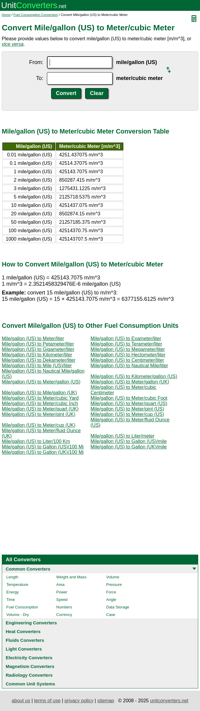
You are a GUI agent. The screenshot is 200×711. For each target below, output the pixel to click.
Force (111, 592)
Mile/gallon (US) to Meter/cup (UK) (38, 425)
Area (60, 584)
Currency (64, 614)
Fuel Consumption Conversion (36, 15)
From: (36, 62)
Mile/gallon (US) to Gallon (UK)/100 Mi (43, 452)
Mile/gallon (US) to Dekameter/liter (38, 360)
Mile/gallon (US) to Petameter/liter (38, 343)
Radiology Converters (29, 675)
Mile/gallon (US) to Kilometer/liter (37, 354)
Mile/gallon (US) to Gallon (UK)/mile (129, 446)
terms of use (47, 700)
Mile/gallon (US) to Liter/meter (123, 436)
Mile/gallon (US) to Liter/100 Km (36, 441)
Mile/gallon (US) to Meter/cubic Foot (129, 398)
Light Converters (24, 648)
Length (12, 577)
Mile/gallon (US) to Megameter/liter (128, 349)
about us (21, 700)
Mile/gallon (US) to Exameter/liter (126, 338)
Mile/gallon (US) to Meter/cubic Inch (40, 403)
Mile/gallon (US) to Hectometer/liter (128, 354)
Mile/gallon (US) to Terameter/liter (126, 343)
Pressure (114, 584)
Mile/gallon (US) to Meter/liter (33, 338)
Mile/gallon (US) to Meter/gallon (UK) (130, 381)
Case (110, 614)
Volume (112, 577)
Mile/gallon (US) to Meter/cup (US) (127, 414)
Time (10, 599)
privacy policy (78, 700)
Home (6, 15)
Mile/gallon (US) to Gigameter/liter (38, 349)
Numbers (64, 607)
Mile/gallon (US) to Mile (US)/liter (37, 365)
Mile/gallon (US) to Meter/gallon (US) (41, 381)
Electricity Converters (29, 657)
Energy (12, 592)
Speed (62, 599)
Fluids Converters (25, 640)
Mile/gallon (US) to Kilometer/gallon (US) (134, 376)
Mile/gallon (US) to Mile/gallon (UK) (39, 392)
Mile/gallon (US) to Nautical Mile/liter (129, 365)
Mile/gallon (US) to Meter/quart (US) (129, 403)
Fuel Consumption (22, 607)
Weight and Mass (71, 577)
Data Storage (117, 607)
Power (61, 592)
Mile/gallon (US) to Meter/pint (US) (127, 408)
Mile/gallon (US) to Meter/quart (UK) (40, 408)
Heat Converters (23, 631)
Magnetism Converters (30, 666)
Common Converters (28, 568)
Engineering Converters (31, 622)
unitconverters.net (169, 700)
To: (39, 78)
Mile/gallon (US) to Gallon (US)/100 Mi (43, 446)
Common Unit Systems (30, 683)
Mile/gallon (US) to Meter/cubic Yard (40, 398)
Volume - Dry (17, 614)
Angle (111, 599)
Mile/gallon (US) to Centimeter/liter (127, 360)
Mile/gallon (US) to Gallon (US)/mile (129, 441)
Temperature (17, 584)
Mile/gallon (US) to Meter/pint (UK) (38, 414)
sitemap (105, 700)
